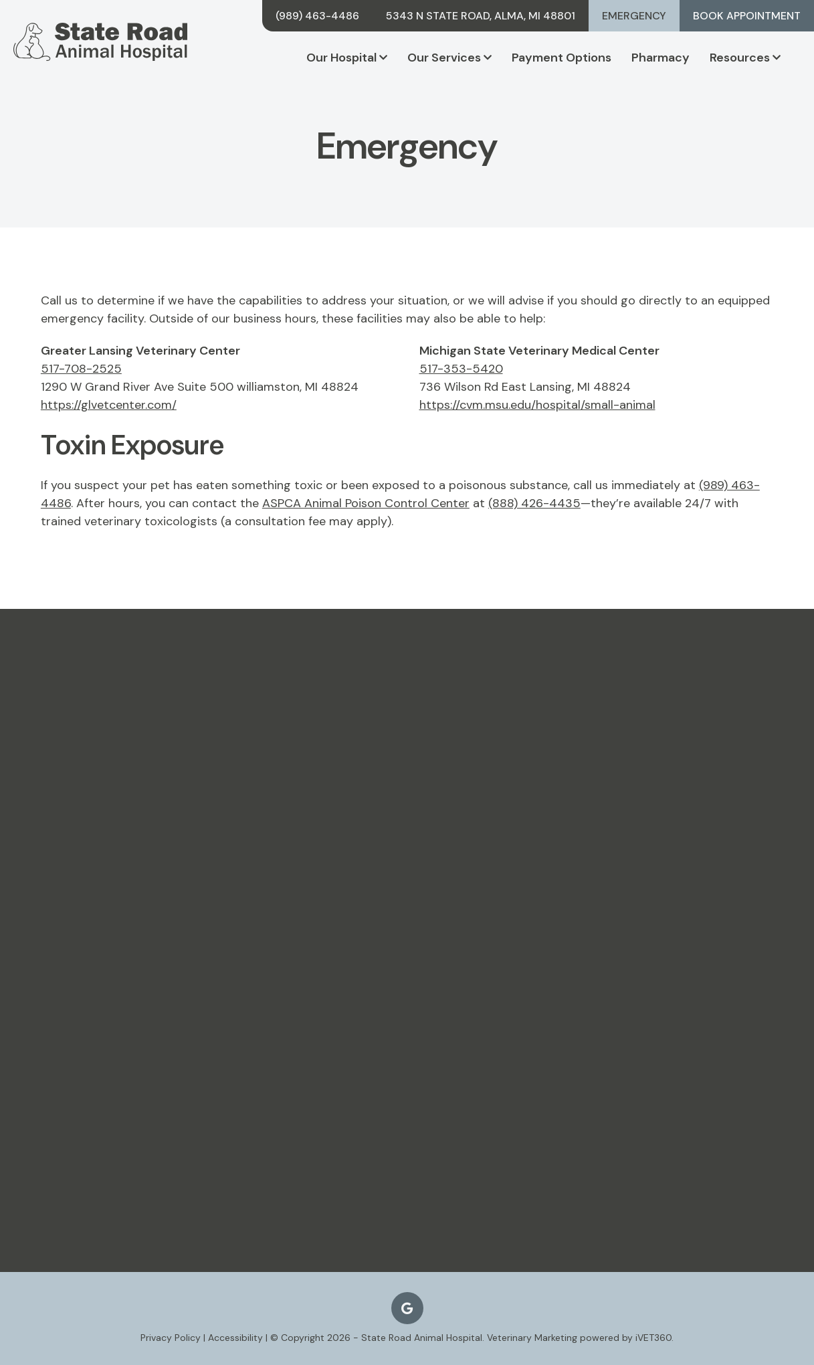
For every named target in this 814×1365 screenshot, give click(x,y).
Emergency (634, 16)
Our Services (449, 58)
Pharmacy (660, 58)
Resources (745, 58)
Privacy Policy (170, 1338)
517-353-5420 (461, 369)
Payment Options (561, 58)
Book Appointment (747, 16)
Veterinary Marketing (532, 1338)
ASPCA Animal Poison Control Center (366, 503)
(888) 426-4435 (534, 503)
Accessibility (235, 1338)
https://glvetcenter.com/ (109, 405)
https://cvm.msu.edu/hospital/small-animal (537, 405)
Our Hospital (346, 58)
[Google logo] (407, 1308)
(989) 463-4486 (317, 16)
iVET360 (653, 1338)
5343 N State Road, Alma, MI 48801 (480, 16)
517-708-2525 (81, 369)
